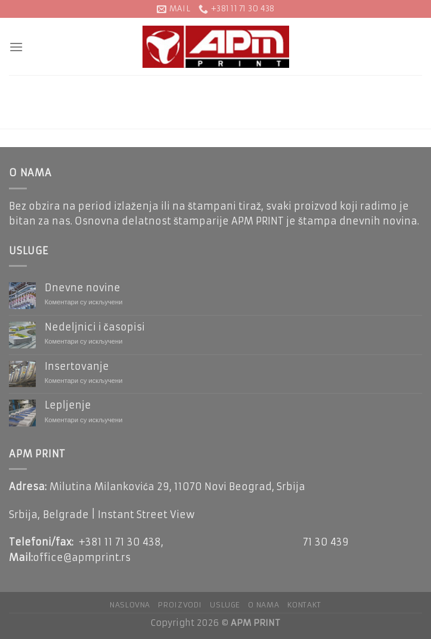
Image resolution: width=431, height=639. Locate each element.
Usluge (225, 604)
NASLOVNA (130, 604)
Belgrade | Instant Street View (119, 514)
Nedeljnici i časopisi (95, 327)
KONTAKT (304, 604)
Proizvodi (180, 604)
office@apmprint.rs (82, 557)
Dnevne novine (82, 288)
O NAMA (263, 604)
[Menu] (16, 46)
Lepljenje (68, 405)
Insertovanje (77, 366)
